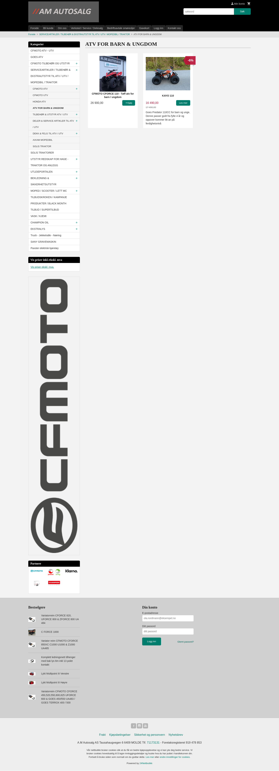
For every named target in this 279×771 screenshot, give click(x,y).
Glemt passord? (185, 641)
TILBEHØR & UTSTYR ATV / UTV (50, 114)
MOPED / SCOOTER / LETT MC (49, 190)
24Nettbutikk (146, 763)
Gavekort (144, 28)
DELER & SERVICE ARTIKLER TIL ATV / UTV (53, 124)
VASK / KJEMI (38, 216)
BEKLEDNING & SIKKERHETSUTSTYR (43, 181)
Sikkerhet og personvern (149, 735)
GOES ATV (37, 57)
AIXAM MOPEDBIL (42, 140)
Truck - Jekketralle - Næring (46, 235)
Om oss (62, 28)
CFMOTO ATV (40, 88)
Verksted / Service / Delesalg (87, 28)
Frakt (102, 735)
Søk (242, 11)
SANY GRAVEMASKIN (43, 241)
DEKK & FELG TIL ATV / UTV (48, 133)
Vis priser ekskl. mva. (42, 267)
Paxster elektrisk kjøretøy (45, 248)
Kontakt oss (174, 28)
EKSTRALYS (38, 228)
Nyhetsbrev (176, 735)
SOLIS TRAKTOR (42, 146)
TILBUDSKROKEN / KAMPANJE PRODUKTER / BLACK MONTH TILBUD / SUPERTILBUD (49, 203)
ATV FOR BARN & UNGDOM (48, 108)
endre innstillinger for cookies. (175, 757)
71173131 (153, 743)
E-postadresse (150, 613)
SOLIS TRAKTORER (42, 152)
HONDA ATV (39, 101)
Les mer (150, 757)
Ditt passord (149, 626)
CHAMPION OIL (40, 222)
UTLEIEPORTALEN (41, 171)
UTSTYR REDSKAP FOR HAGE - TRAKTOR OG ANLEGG (49, 162)
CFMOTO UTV (40, 95)
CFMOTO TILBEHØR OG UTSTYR (50, 63)
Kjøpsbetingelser (119, 735)
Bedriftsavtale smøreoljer (121, 28)
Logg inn (158, 28)
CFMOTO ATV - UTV (42, 50)
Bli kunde (48, 28)
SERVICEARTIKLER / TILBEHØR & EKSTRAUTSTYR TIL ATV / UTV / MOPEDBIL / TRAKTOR (50, 76)
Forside (34, 28)
